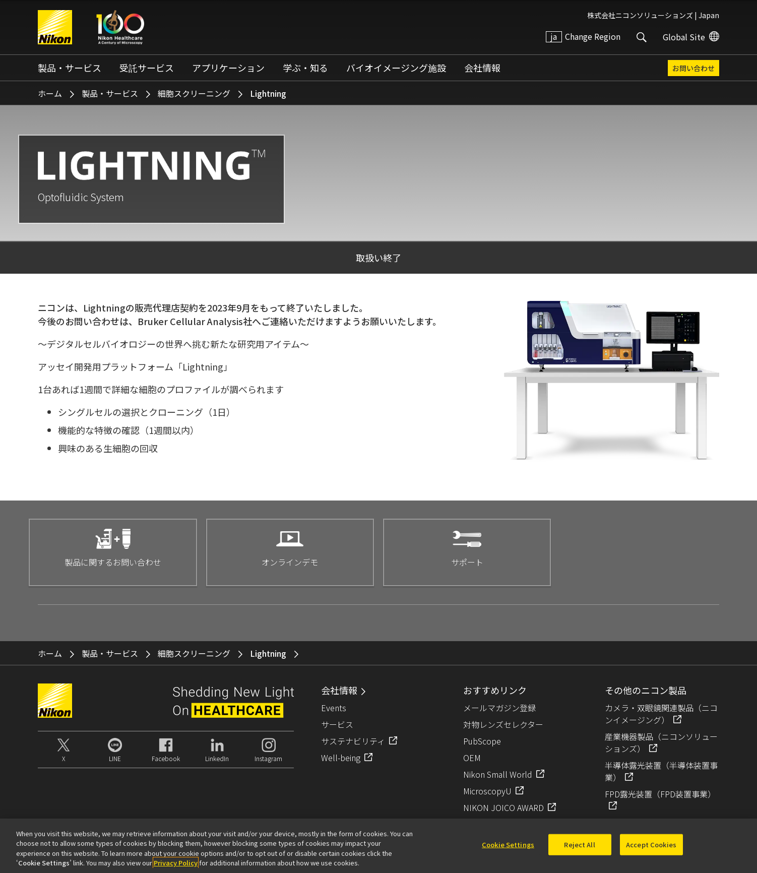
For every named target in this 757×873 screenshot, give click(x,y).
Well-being (340, 758)
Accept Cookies (651, 850)
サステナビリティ (353, 741)
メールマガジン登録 (499, 708)
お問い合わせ (693, 68)
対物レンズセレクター (503, 724)
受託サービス (146, 67)
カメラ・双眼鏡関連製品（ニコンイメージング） (661, 714)
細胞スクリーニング (194, 93)
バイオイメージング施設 (396, 67)
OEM (472, 758)
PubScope (482, 741)
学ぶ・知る (305, 67)
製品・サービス (69, 67)
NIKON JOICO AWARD (503, 807)
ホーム (50, 93)
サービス (337, 724)
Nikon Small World (497, 774)
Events (333, 708)
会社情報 (482, 67)
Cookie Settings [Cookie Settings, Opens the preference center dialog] (508, 850)
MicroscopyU (487, 791)
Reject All (579, 850)
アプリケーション (228, 67)
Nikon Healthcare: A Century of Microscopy (120, 27)
